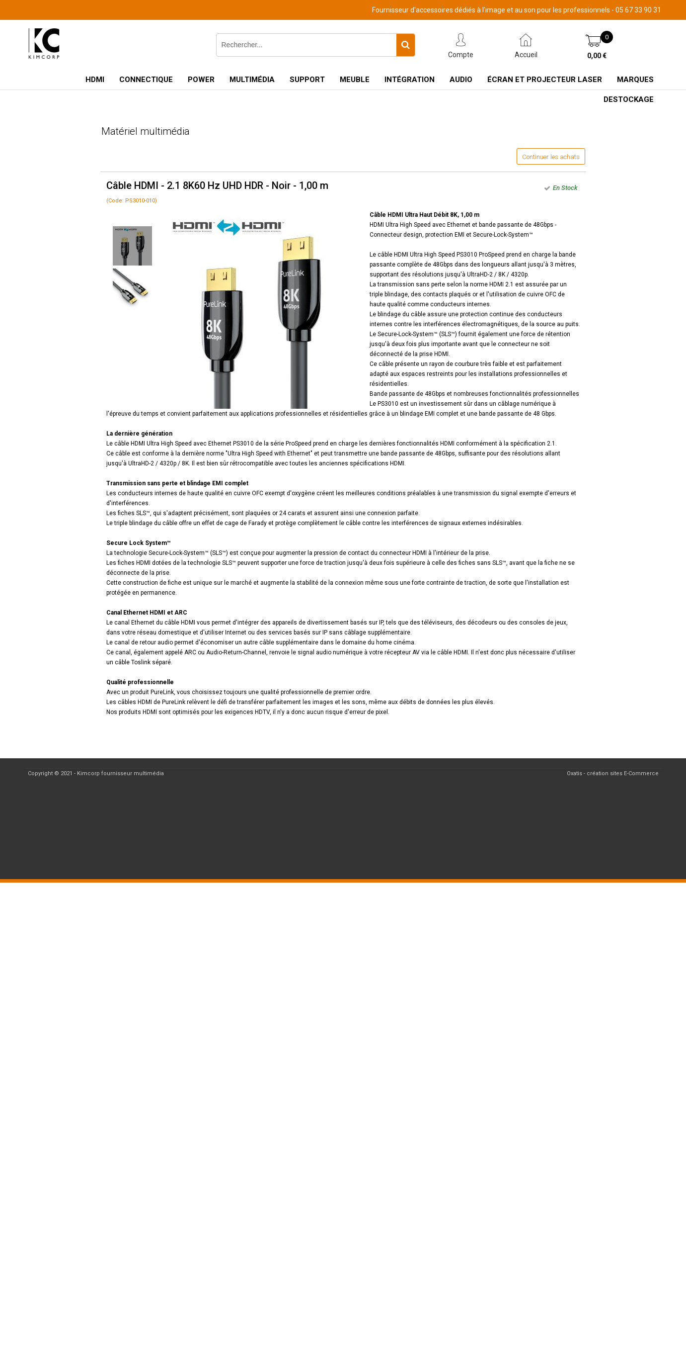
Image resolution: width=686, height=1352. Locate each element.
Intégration (409, 79)
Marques (635, 79)
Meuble (355, 79)
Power (201, 79)
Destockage (629, 99)
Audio (461, 79)
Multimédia (252, 79)
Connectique (146, 79)
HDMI (94, 79)
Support (307, 79)
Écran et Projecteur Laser (544, 79)
